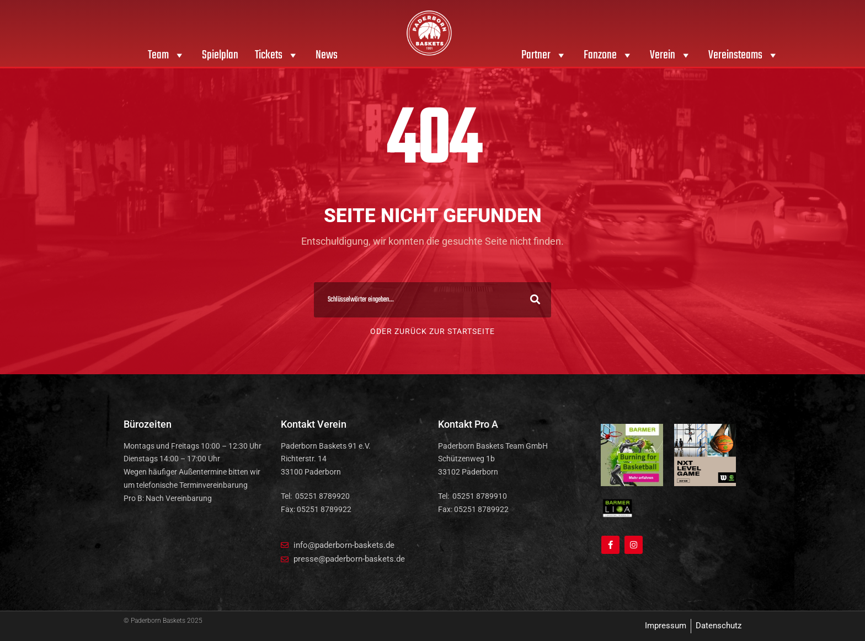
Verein (671, 55)
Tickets (277, 55)
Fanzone (608, 55)
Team (166, 55)
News (327, 55)
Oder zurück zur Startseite (432, 331)
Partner (544, 55)
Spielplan (220, 55)
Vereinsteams (743, 55)
